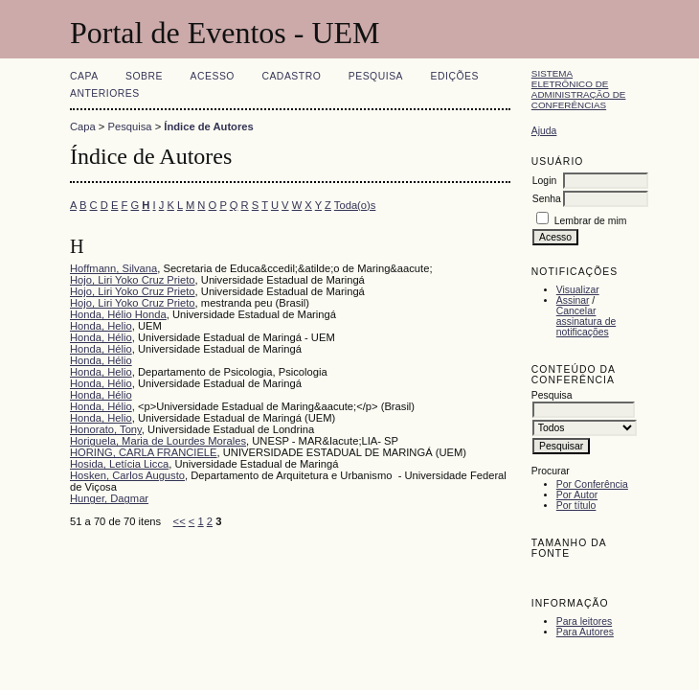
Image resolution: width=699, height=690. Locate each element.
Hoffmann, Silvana (113, 268)
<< (179, 521)
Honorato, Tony (106, 429)
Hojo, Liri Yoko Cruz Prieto (132, 280)
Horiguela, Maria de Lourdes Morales (158, 441)
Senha (546, 199)
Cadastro (291, 76)
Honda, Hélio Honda (118, 314)
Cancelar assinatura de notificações (586, 321)
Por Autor (577, 495)
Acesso (213, 76)
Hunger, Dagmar (109, 498)
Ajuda (544, 131)
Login (544, 180)
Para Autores (585, 632)
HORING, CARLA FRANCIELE (143, 452)
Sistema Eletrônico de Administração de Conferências (578, 89)
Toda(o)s (355, 205)
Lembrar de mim (590, 221)
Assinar (573, 300)
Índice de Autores (208, 126)
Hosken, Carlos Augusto (127, 475)
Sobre (144, 76)
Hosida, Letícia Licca (119, 464)
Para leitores (584, 621)
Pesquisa (376, 76)
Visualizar (577, 290)
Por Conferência (592, 484)
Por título (576, 505)
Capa (84, 76)
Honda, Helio (101, 326)
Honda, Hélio (101, 337)
